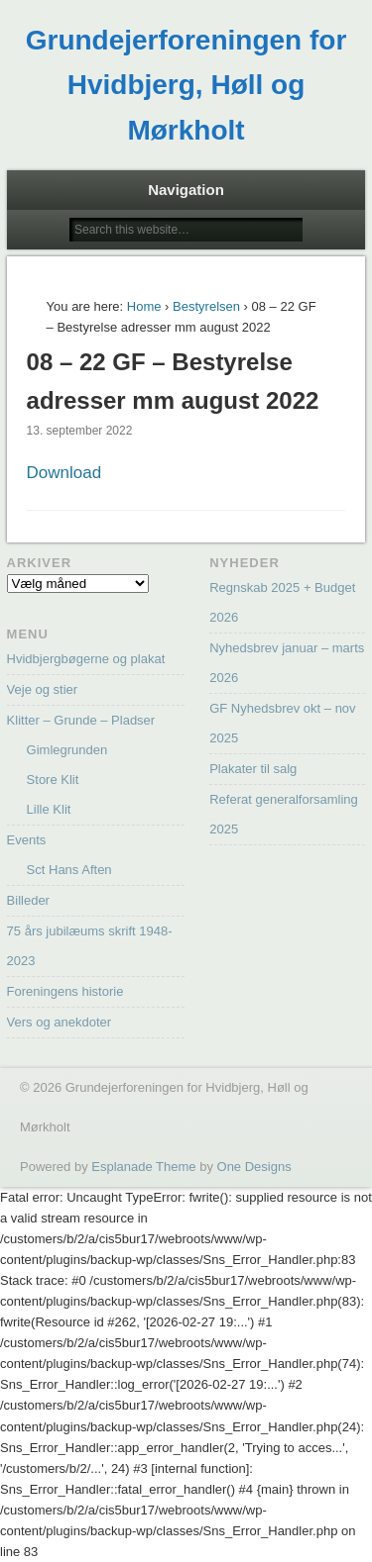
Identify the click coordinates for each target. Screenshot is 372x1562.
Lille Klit (49, 809)
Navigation (186, 189)
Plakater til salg (253, 768)
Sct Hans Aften (69, 869)
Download (64, 472)
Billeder (28, 900)
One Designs (254, 1166)
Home (144, 306)
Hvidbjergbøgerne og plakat (86, 658)
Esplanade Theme (143, 1166)
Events (27, 839)
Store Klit (53, 779)
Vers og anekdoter (59, 1022)
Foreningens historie (65, 991)
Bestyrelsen (206, 306)
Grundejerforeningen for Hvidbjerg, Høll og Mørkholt (186, 85)
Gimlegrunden (67, 749)
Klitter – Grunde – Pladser (81, 720)
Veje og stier (42, 689)
